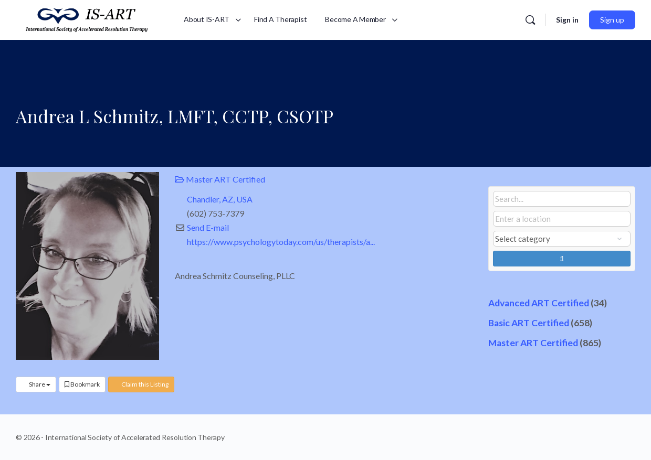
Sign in (567, 19)
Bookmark (82, 384)
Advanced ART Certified (538, 302)
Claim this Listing (141, 384)
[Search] (530, 20)
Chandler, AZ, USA (220, 199)
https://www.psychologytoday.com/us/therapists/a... (281, 242)
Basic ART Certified (528, 322)
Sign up (612, 19)
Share (36, 384)
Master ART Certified (220, 179)
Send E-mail (208, 227)
